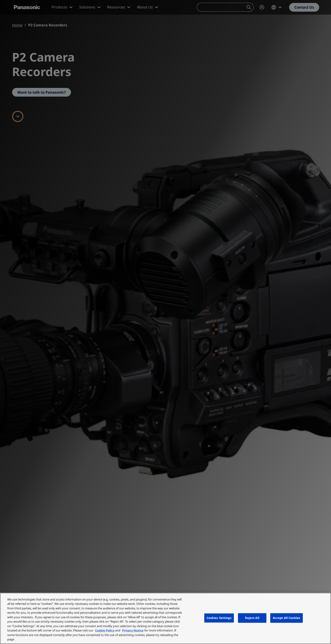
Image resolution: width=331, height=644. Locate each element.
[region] (165, 618)
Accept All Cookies (286, 618)
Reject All (252, 618)
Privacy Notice (133, 630)
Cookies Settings (219, 618)
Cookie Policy (104, 630)
